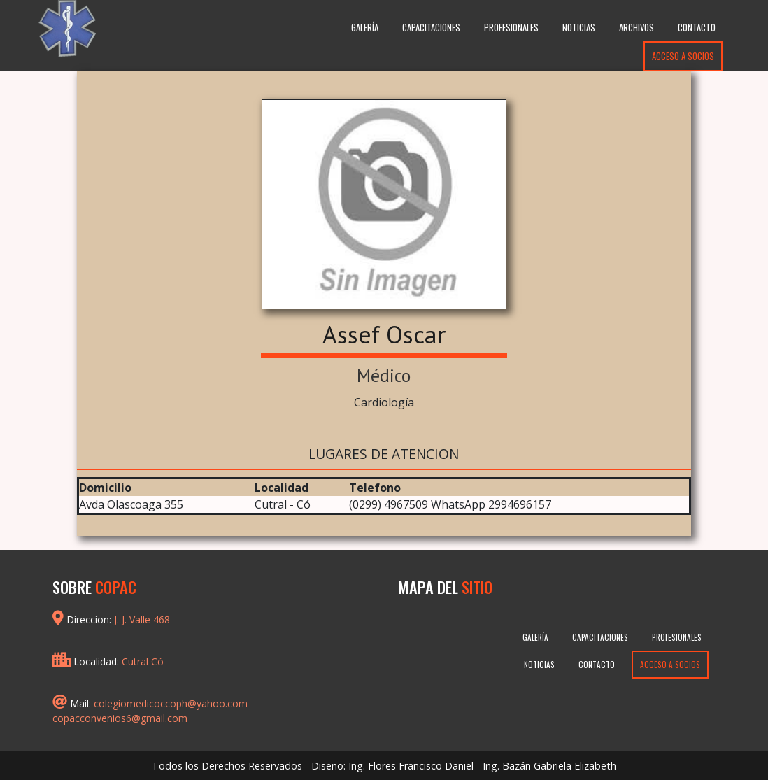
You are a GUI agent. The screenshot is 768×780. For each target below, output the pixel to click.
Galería (364, 27)
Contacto (697, 27)
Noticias (578, 27)
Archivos (636, 27)
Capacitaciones (431, 27)
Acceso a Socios (683, 56)
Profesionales (511, 27)
